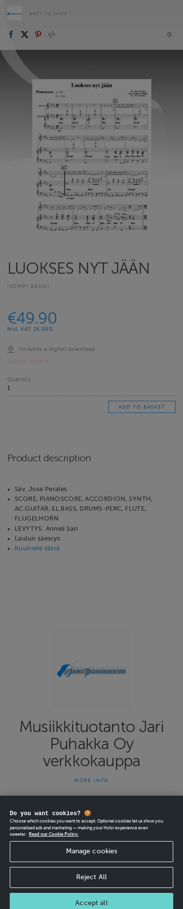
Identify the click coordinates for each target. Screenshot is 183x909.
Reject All (91, 885)
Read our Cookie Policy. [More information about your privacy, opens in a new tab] (54, 842)
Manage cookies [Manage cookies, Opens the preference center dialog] (92, 859)
